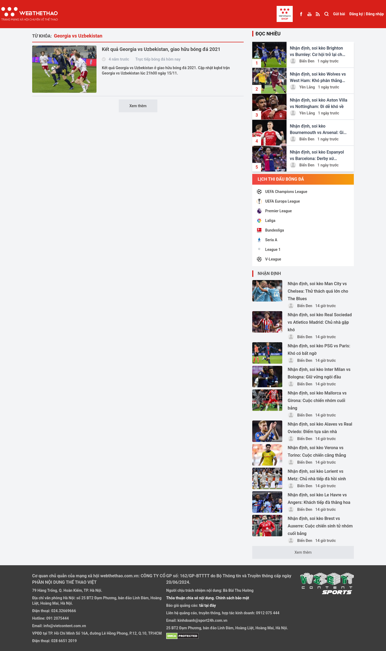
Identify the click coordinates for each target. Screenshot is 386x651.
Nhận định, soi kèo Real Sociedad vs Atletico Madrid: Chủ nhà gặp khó (320, 322)
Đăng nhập (375, 14)
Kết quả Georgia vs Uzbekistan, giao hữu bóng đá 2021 (161, 49)
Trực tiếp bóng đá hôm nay (157, 59)
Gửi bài (339, 14)
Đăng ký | (357, 14)
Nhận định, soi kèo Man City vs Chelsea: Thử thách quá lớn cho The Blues (318, 291)
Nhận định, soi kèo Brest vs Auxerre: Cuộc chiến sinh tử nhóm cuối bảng (320, 526)
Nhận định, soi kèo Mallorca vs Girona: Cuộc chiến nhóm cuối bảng (317, 400)
